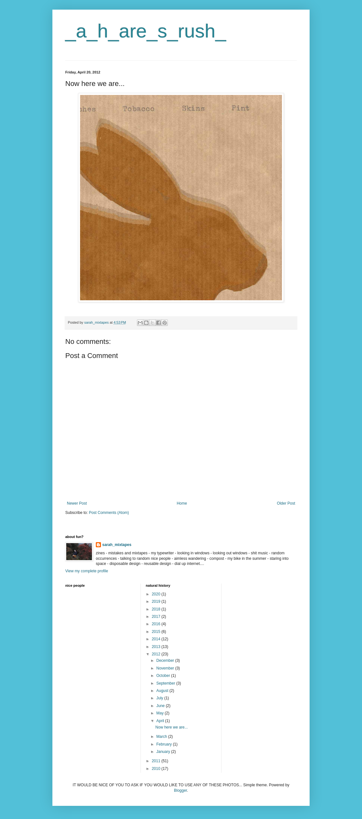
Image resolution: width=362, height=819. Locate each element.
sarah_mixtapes (116, 544)
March (162, 736)
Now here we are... (171, 727)
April (160, 721)
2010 (156, 768)
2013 (156, 646)
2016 (156, 624)
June (161, 706)
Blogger (180, 790)
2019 (156, 601)
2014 (156, 639)
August (162, 690)
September (166, 683)
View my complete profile (86, 571)
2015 (156, 631)
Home (182, 503)
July (160, 698)
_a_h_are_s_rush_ (145, 31)
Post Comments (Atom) (109, 512)
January (163, 751)
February (164, 744)
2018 (156, 609)
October (163, 675)
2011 (156, 761)
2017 (156, 616)
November (165, 668)
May (160, 713)
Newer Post (77, 503)
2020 (156, 594)
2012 (156, 654)
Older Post (286, 503)
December (165, 660)
